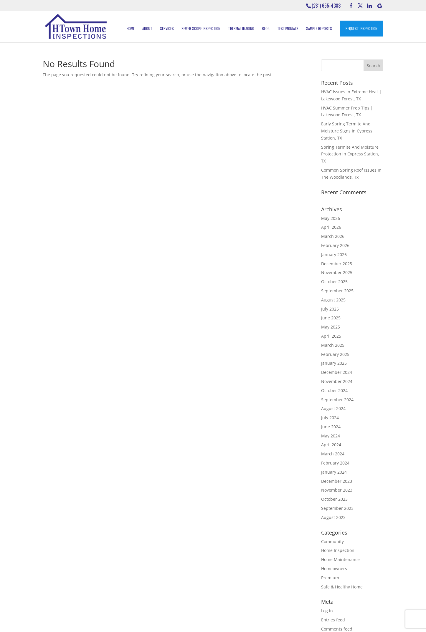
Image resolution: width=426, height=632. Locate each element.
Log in (327, 610)
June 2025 (331, 318)
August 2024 (333, 408)
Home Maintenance (340, 559)
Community (332, 541)
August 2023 (333, 517)
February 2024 (335, 463)
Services (167, 28)
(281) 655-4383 (326, 5)
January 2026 (334, 254)
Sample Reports (319, 28)
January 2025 (334, 363)
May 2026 (330, 218)
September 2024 (337, 399)
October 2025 (334, 281)
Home (131, 28)
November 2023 (336, 490)
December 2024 (336, 372)
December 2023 (336, 481)
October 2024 (334, 390)
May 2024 (330, 436)
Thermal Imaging (241, 28)
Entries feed (333, 620)
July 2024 (330, 417)
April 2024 (331, 444)
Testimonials (287, 28)
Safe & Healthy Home (342, 587)
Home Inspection (337, 550)
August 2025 (333, 300)
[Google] (379, 6)
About (147, 28)
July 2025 (330, 309)
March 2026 (332, 236)
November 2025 (336, 272)
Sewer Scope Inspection (200, 28)
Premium (330, 577)
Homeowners (334, 568)
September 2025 (337, 290)
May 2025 (330, 327)
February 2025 (335, 354)
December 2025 (336, 263)
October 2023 (334, 499)
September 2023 (337, 508)
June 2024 (331, 426)
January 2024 (334, 472)
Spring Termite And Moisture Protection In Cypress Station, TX (350, 154)
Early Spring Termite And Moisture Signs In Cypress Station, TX (346, 131)
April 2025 (331, 336)
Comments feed (336, 629)
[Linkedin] (369, 6)
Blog (266, 28)
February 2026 (335, 245)
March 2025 (332, 345)
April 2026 (331, 227)
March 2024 (332, 454)
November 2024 (336, 381)
